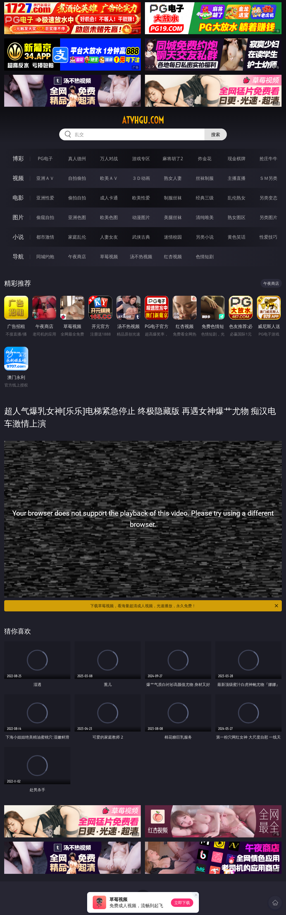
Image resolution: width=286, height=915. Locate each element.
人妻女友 (109, 237)
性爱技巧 (268, 237)
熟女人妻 (173, 178)
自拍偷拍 (77, 178)
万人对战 (109, 158)
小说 (18, 237)
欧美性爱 (141, 198)
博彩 (18, 158)
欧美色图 (109, 217)
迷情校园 (173, 237)
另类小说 (205, 237)
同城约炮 (45, 256)
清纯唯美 (205, 217)
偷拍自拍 (77, 198)
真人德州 (77, 158)
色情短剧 (205, 256)
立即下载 (182, 902)
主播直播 (237, 178)
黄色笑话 (237, 237)
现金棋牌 (237, 158)
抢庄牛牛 (268, 158)
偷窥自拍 (45, 217)
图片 (18, 217)
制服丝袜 (173, 198)
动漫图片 (141, 217)
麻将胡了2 (173, 158)
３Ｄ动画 (141, 178)
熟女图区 (237, 217)
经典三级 (205, 198)
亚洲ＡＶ (45, 178)
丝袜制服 (205, 178)
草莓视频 (109, 256)
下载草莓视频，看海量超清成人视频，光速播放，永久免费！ (184, 605)
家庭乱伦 (77, 237)
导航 (18, 256)
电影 (18, 197)
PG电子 (45, 158)
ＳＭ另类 (268, 178)
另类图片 (268, 217)
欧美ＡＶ (109, 178)
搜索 (215, 134)
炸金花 (204, 158)
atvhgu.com (143, 120)
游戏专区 (141, 158)
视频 (18, 178)
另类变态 (268, 198)
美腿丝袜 (173, 217)
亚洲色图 (77, 217)
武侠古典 (141, 237)
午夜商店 (77, 256)
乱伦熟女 (237, 198)
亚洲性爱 (45, 198)
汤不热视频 (141, 256)
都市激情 (45, 237)
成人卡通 (109, 198)
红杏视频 (173, 256)
